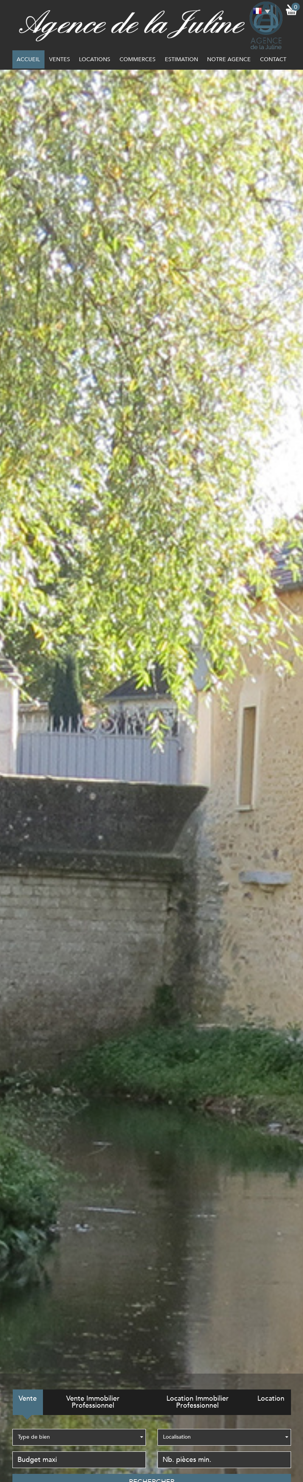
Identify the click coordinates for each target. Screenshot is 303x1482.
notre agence (229, 59)
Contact (273, 59)
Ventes (59, 59)
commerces (138, 59)
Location (270, 1398)
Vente (28, 1398)
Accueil (28, 59)
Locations (94, 59)
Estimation (181, 59)
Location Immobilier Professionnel (197, 1402)
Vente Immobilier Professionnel (93, 1402)
